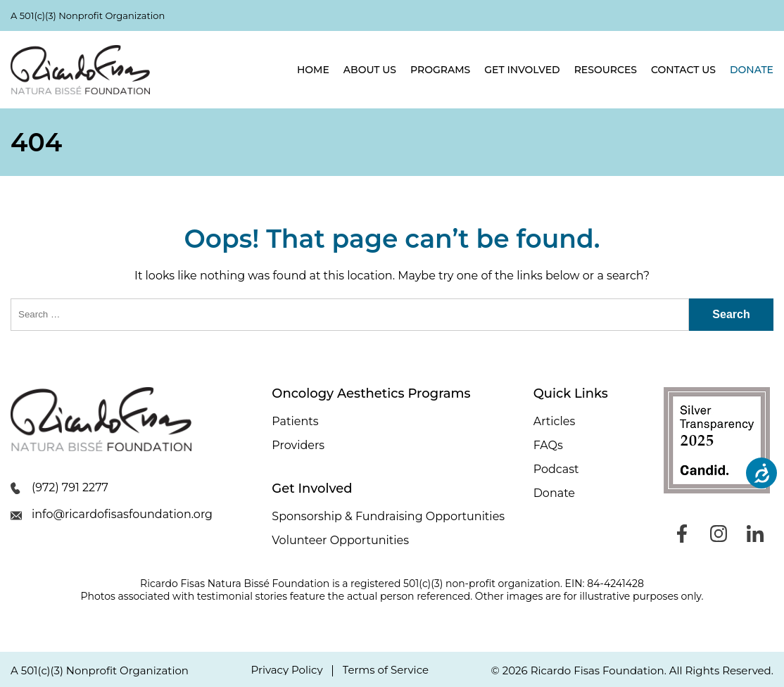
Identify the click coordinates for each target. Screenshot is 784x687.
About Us (369, 69)
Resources (605, 69)
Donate (751, 69)
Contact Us (683, 69)
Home (313, 69)
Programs (440, 69)
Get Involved (521, 69)
